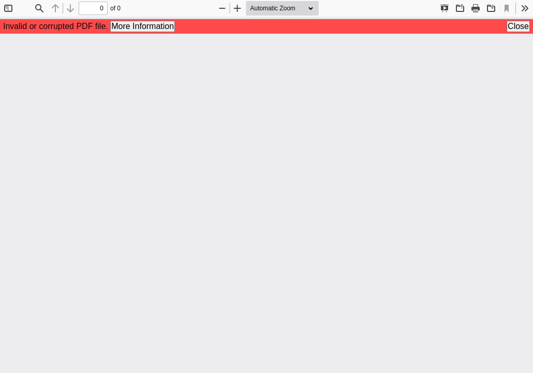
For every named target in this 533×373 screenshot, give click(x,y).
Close (518, 26)
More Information (142, 26)
